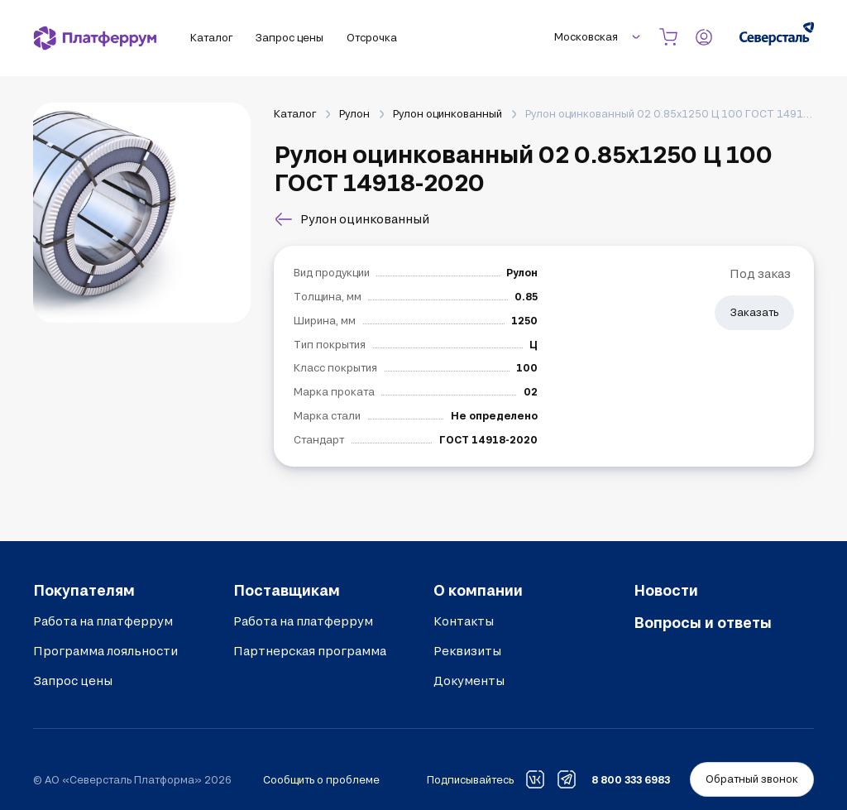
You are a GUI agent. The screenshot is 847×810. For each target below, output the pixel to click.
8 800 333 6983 (630, 779)
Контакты (463, 621)
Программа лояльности (105, 651)
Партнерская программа (309, 651)
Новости (666, 590)
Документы (469, 680)
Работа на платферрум (103, 621)
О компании (478, 590)
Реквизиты (467, 651)
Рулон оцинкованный (447, 113)
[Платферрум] (95, 38)
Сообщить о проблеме (321, 779)
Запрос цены (72, 680)
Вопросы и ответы (703, 622)
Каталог (295, 113)
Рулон (354, 113)
